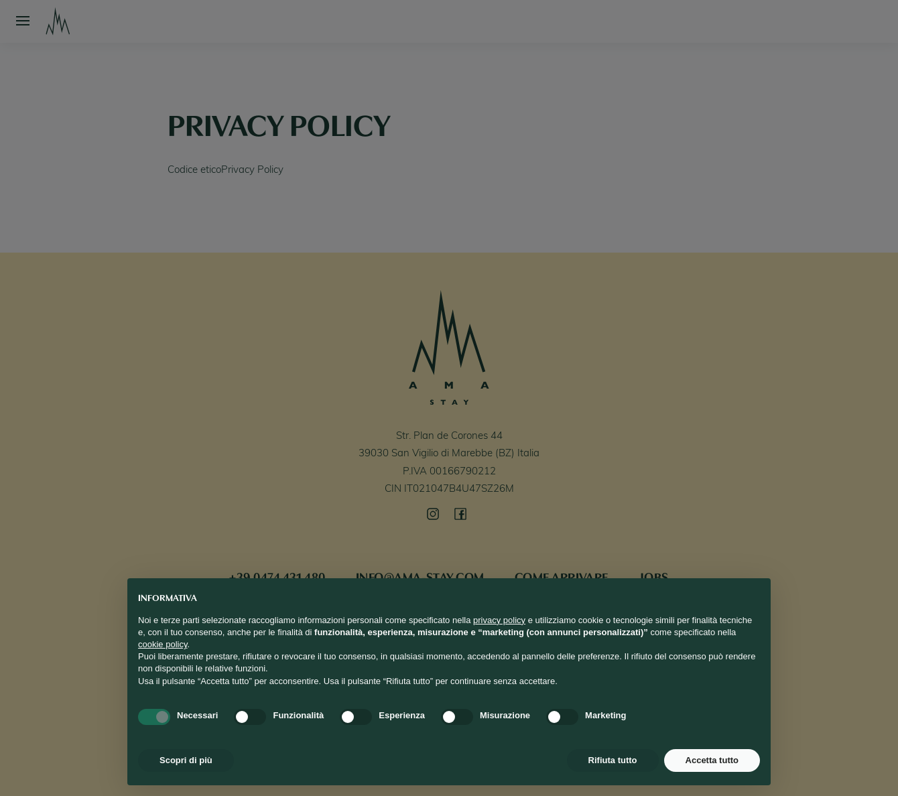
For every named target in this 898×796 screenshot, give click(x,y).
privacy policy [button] (499, 620)
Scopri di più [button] (185, 760)
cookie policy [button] (162, 644)
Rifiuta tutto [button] (612, 760)
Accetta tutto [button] (712, 760)
